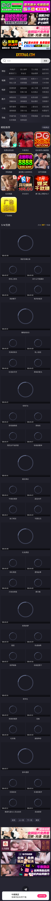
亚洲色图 (23, 97)
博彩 (3, 71)
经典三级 (23, 92)
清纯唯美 (23, 101)
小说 (3, 108)
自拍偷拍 (23, 79)
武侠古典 (45, 107)
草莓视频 (34, 116)
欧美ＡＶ (34, 79)
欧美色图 (34, 97)
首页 (13, 820)
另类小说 (23, 110)
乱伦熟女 (34, 92)
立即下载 (42, 896)
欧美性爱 (45, 88)
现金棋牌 (34, 73)
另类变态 (45, 92)
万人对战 (34, 69)
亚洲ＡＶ (12, 79)
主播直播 (34, 83)
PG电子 (12, 69)
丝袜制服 (23, 83)
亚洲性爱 (12, 88)
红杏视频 (12, 120)
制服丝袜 (12, 92)
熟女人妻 (12, 83)
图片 (3, 99)
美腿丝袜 (12, 101)
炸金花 (23, 73)
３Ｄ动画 (45, 79)
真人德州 (23, 69)
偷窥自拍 (12, 97)
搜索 (45, 61)
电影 (3, 89)
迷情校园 (12, 110)
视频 (3, 80)
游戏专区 (45, 69)
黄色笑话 (34, 110)
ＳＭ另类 (45, 83)
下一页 (29, 820)
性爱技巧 (45, 110)
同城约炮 (12, 116)
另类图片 (45, 101)
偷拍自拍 (23, 88)
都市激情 (12, 107)
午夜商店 (23, 116)
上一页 (21, 820)
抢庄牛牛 (45, 73)
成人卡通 (34, 88)
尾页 (37, 820)
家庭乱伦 (23, 107)
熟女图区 (34, 101)
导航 (3, 117)
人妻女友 (34, 107)
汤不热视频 (45, 116)
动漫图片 (45, 97)
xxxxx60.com (25, 55)
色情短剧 (23, 120)
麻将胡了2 (12, 73)
